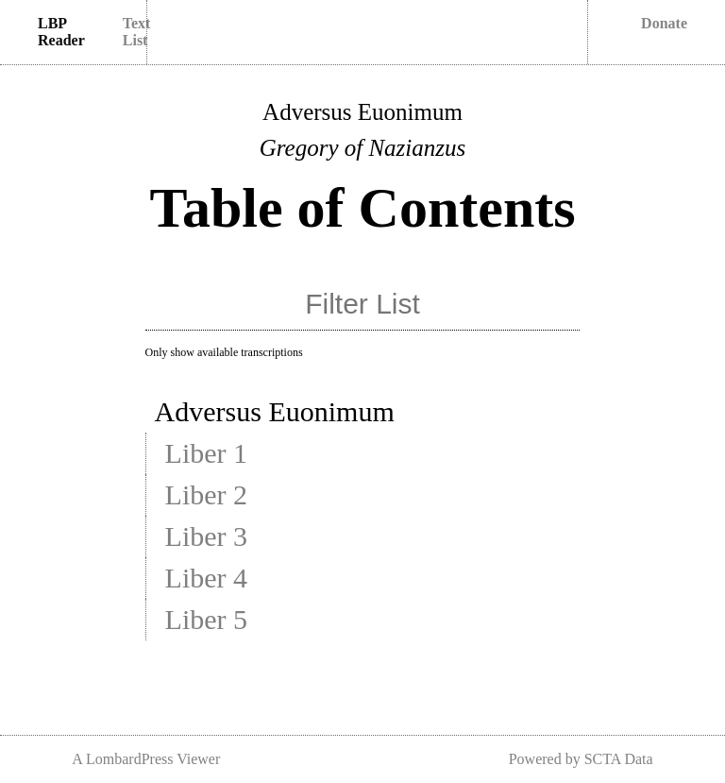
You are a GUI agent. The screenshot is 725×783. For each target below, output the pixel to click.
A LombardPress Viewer (146, 759)
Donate (664, 23)
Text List (137, 31)
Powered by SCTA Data (581, 759)
